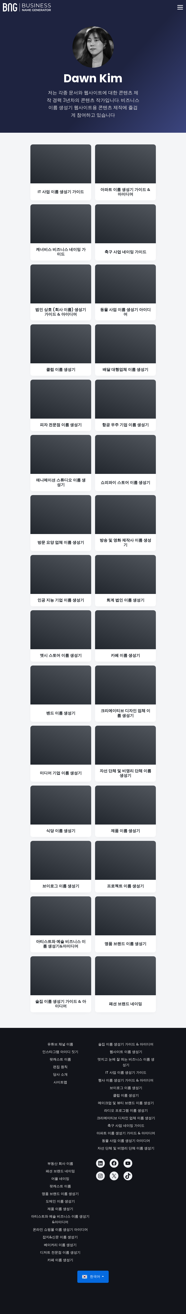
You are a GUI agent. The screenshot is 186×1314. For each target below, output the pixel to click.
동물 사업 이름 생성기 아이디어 (126, 1140)
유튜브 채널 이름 (60, 1044)
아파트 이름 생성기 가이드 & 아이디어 (126, 1133)
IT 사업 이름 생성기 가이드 (126, 1072)
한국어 (91, 1276)
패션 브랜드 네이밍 (60, 1171)
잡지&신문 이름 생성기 (60, 1237)
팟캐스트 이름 (60, 1059)
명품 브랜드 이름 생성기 (60, 1193)
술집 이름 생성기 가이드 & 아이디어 (125, 1044)
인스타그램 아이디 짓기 (60, 1051)
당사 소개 (60, 1074)
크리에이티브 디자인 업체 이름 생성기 (126, 1118)
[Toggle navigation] (180, 7)
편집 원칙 (60, 1066)
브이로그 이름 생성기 (126, 1087)
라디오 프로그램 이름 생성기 (126, 1110)
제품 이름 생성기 (60, 1208)
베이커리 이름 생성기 (60, 1244)
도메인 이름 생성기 (60, 1201)
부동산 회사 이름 (60, 1163)
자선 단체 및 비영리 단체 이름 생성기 (125, 1148)
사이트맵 (60, 1082)
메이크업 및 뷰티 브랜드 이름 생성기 (126, 1102)
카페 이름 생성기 (60, 1260)
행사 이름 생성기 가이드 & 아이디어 (125, 1080)
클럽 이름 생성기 (126, 1095)
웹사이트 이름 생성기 (126, 1051)
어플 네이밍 (60, 1178)
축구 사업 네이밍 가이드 (125, 1125)
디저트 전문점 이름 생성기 (60, 1252)
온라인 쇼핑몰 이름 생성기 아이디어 (60, 1229)
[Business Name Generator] (27, 7)
